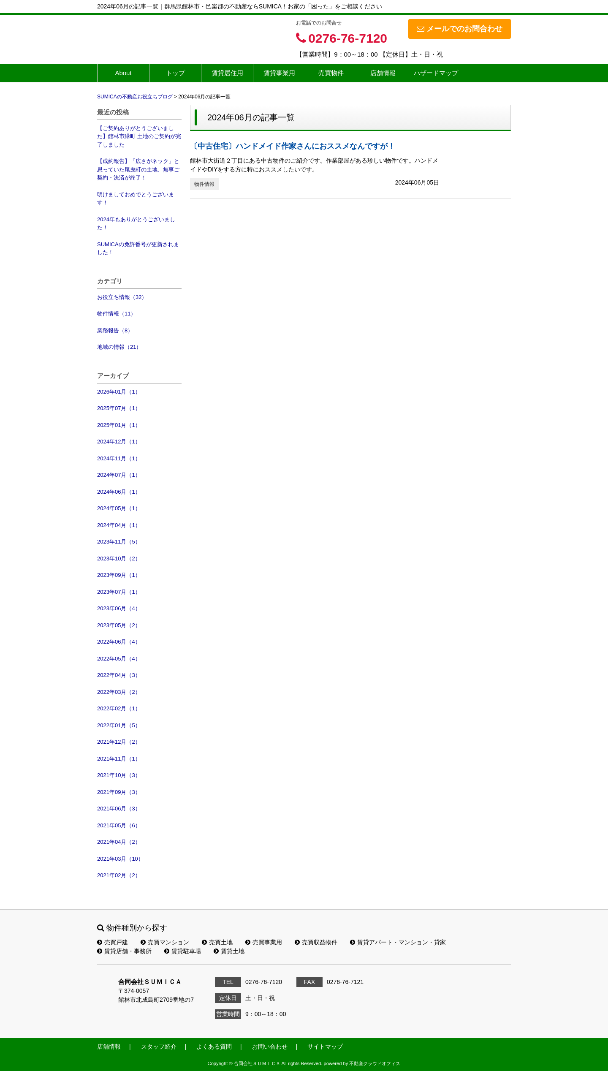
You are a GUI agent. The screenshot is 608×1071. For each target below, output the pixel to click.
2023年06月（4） (119, 608)
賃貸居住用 (227, 72)
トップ (175, 72)
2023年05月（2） (119, 625)
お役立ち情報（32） (122, 297)
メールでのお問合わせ (459, 28)
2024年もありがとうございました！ (136, 223)
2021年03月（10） (120, 859)
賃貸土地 (229, 951)
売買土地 (217, 942)
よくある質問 (214, 1046)
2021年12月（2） (119, 742)
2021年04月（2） (119, 842)
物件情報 (204, 184)
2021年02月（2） (119, 875)
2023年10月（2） (119, 558)
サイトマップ (325, 1046)
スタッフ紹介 (158, 1046)
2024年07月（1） (119, 475)
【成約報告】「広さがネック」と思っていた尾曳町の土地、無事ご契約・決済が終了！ (138, 169)
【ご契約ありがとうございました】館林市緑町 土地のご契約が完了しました (139, 136)
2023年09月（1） (119, 575)
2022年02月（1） (119, 708)
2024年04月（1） (119, 525)
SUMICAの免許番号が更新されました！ (138, 248)
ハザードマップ (436, 72)
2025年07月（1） (119, 408)
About (123, 72)
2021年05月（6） (119, 825)
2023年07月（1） (119, 592)
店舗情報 (383, 72)
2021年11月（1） (119, 759)
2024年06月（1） (119, 492)
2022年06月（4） (119, 642)
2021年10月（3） (119, 775)
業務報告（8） (115, 330)
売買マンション (165, 942)
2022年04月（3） (119, 675)
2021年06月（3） (119, 808)
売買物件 (331, 72)
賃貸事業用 (279, 72)
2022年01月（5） (119, 725)
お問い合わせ (270, 1046)
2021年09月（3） (119, 792)
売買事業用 (263, 942)
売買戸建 (112, 942)
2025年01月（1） (119, 425)
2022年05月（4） (119, 658)
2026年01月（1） (119, 392)
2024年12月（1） (119, 441)
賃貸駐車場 (182, 951)
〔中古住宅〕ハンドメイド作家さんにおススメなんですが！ (292, 146)
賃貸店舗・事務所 (124, 951)
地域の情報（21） (119, 347)
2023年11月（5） (119, 541)
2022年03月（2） (119, 692)
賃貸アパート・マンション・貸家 (398, 942)
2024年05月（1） (119, 508)
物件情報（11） (116, 313)
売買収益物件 (316, 942)
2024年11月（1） (119, 458)
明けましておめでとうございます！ (135, 198)
